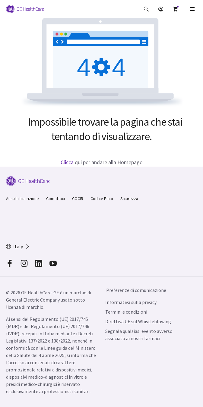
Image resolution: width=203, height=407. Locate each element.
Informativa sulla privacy (131, 302)
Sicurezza (129, 198)
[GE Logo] (25, 9)
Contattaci (55, 198)
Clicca (67, 162)
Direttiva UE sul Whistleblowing (138, 321)
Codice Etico (101, 198)
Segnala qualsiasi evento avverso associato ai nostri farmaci (139, 334)
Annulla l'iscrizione (22, 198)
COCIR (77, 198)
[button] (146, 9)
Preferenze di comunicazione (136, 290)
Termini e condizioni (126, 312)
